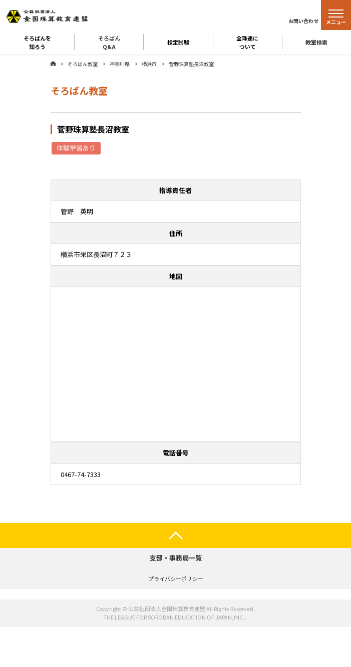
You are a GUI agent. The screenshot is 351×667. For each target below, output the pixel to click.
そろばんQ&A (109, 42)
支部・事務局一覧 (176, 557)
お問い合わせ (303, 20)
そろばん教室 (83, 64)
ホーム (53, 63)
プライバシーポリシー (175, 578)
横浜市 (149, 64)
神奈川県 (120, 64)
